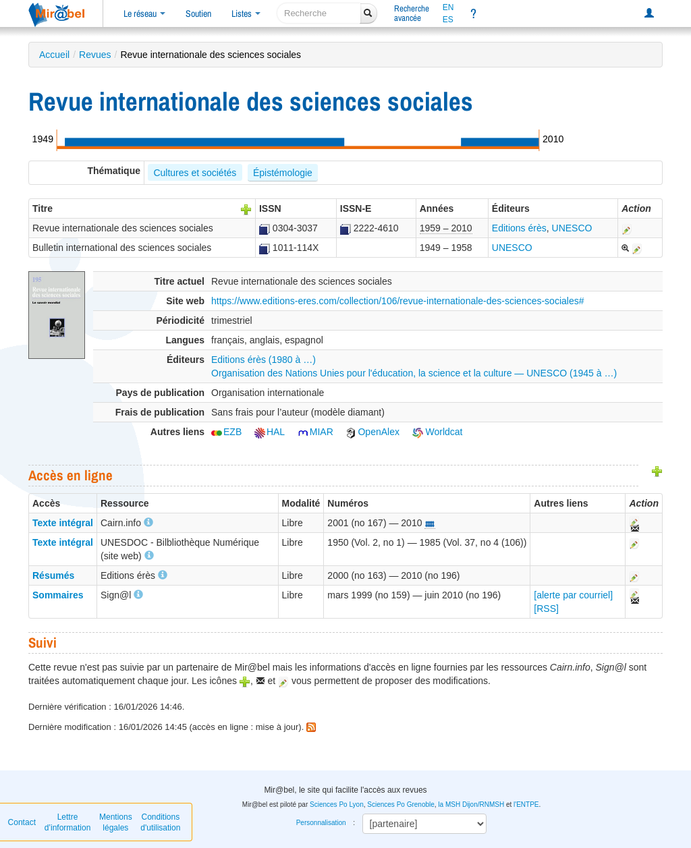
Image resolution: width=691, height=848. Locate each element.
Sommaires (57, 595)
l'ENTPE (526, 804)
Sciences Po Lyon (337, 804)
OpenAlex (372, 431)
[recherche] (318, 13)
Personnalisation (321, 822)
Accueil (54, 54)
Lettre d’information (68, 822)
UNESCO (572, 228)
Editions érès (519, 228)
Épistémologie (282, 172)
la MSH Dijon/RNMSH (471, 804)
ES (448, 19)
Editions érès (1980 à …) (263, 359)
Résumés (53, 575)
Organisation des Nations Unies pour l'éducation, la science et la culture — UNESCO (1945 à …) (414, 373)
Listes (245, 13)
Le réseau (144, 13)
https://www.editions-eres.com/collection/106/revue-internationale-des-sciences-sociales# (397, 300)
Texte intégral (62, 522)
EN (448, 7)
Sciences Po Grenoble (401, 804)
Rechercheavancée (411, 13)
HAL (269, 431)
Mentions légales (115, 822)
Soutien (198, 13)
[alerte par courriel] (573, 595)
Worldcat (437, 431)
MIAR (315, 431)
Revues (95, 54)
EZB (226, 431)
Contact (22, 822)
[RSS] (546, 608)
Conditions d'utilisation (160, 822)
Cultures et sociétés (194, 172)
